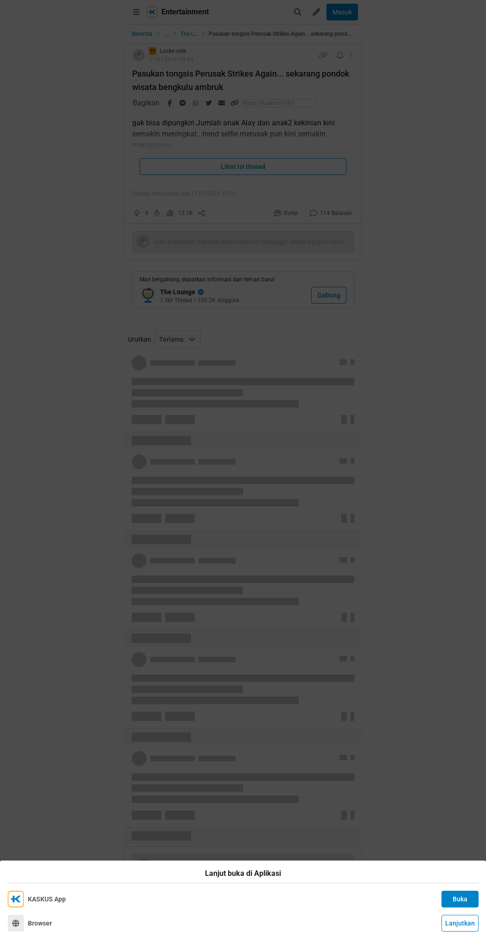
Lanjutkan (460, 923)
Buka (460, 899)
